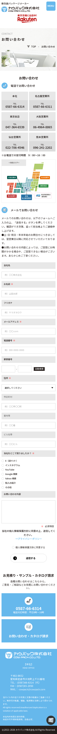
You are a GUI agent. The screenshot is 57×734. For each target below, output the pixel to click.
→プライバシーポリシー (28, 538)
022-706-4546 (14, 147)
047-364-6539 (14, 127)
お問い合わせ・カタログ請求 (28, 636)
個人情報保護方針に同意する (28, 547)
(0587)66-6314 (25, 682)
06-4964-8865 (42, 127)
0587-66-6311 (42, 106)
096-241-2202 (42, 147)
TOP (33, 46)
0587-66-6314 (14, 106)
